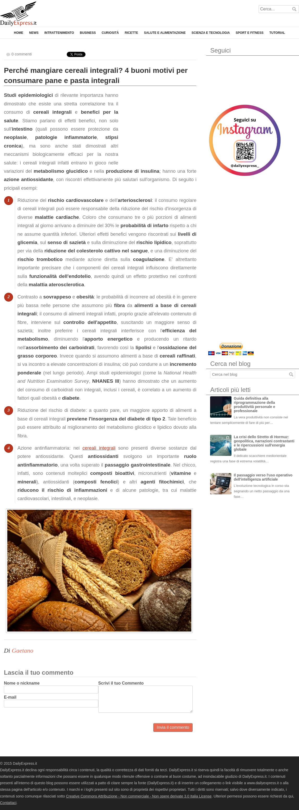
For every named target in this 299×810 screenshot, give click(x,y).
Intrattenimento (59, 33)
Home (18, 33)
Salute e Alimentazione (165, 33)
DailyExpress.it (18, 13)
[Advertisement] (157, 123)
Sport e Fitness (250, 33)
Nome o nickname (22, 683)
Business (88, 33)
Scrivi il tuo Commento (121, 683)
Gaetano (22, 650)
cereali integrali (98, 448)
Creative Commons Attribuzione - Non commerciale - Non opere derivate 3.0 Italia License (139, 796)
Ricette (131, 33)
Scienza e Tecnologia (211, 33)
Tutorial (277, 33)
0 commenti (21, 54)
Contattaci (8, 803)
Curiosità (110, 33)
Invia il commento (173, 727)
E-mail (10, 697)
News (34, 33)
